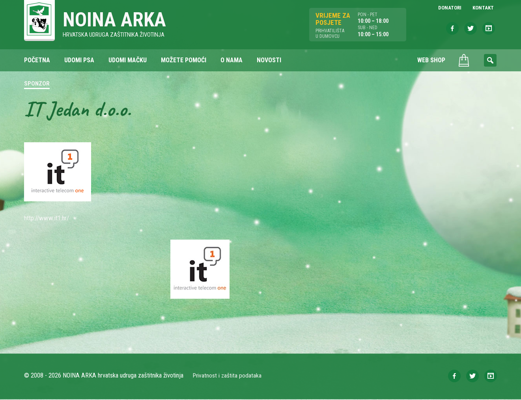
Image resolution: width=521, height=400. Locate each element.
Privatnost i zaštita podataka (228, 376)
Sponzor (37, 84)
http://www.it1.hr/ (49, 218)
